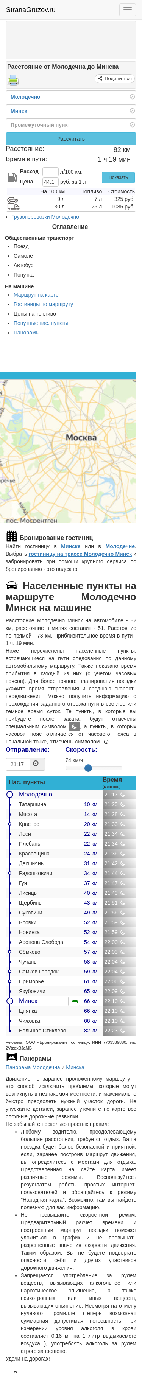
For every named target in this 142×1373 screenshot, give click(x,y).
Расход (29, 171)
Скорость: (81, 749)
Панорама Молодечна (33, 1067)
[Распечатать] (13, 82)
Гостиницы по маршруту (43, 304)
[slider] (88, 768)
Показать (118, 177)
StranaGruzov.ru (31, 10)
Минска (75, 1067)
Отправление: (28, 749)
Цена (26, 182)
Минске (73, 546)
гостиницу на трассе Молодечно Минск (80, 554)
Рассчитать (71, 139)
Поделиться (117, 78)
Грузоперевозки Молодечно (45, 217)
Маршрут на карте (36, 295)
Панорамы (27, 333)
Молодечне (120, 546)
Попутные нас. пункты (41, 323)
